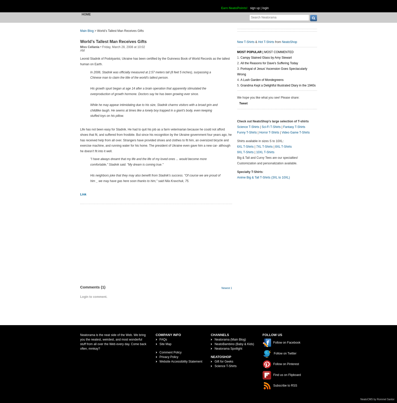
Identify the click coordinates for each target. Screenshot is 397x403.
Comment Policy (171, 352)
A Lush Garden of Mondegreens (262, 80)
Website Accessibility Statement (181, 361)
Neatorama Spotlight (228, 348)
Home (86, 14)
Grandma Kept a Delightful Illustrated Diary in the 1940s (278, 85)
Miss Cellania (90, 47)
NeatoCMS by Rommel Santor (378, 399)
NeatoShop (289, 42)
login (265, 8)
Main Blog (87, 31)
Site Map (165, 344)
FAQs (163, 339)
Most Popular (249, 52)
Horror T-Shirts (269, 132)
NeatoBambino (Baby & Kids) (234, 344)
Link (83, 194)
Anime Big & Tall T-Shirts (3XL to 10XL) (263, 177)
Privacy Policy (169, 357)
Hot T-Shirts (266, 42)
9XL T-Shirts (245, 152)
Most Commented (278, 52)
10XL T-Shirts (265, 152)
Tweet (243, 103)
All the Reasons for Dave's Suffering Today (269, 63)
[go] (313, 18)
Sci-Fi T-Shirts (271, 127)
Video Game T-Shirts (296, 132)
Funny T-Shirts (247, 132)
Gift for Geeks (223, 361)
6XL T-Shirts (245, 146)
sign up (255, 8)
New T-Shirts (245, 42)
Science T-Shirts (248, 127)
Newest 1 (227, 288)
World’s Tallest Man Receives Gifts (113, 41)
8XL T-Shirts (283, 146)
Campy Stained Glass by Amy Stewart (266, 57)
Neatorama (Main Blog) (230, 339)
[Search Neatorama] (279, 17)
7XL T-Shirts (264, 146)
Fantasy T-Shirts (294, 127)
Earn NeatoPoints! (234, 8)
